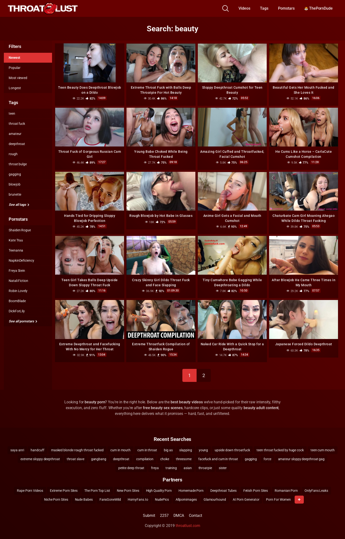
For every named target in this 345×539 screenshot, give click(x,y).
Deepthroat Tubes (223, 490)
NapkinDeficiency (21, 260)
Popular (14, 68)
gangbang (98, 458)
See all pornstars (23, 321)
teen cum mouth (323, 449)
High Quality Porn (159, 490)
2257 (164, 514)
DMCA (178, 514)
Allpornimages (186, 499)
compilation (144, 458)
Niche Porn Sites (56, 499)
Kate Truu (16, 240)
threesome (184, 458)
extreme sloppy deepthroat (40, 458)
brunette (15, 194)
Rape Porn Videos (30, 490)
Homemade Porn (191, 490)
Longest (15, 88)
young (203, 449)
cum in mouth (120, 449)
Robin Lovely (18, 291)
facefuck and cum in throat (218, 458)
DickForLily (17, 311)
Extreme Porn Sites (64, 490)
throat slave (75, 458)
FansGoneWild (110, 499)
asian (188, 467)
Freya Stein (17, 271)
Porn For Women (278, 499)
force (267, 458)
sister (223, 467)
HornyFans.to (138, 499)
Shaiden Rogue (20, 230)
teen (12, 113)
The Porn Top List (97, 490)
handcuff (37, 449)
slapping (185, 449)
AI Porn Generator (246, 499)
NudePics (162, 499)
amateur (15, 134)
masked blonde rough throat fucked (77, 449)
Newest (14, 58)
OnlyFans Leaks (316, 490)
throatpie (205, 467)
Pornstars (286, 8)
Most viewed (18, 78)
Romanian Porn (286, 490)
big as (168, 449)
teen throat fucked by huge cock (280, 449)
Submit (149, 514)
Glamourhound (215, 499)
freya (155, 467)
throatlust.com (188, 525)
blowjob (14, 184)
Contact (195, 514)
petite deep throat (131, 467)
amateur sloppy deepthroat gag (301, 458)
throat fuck (17, 124)
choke (164, 458)
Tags (264, 8)
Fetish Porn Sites (255, 490)
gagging (15, 174)
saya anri (17, 449)
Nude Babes (84, 499)
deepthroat (17, 144)
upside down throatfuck (232, 449)
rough (13, 154)
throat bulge (18, 164)
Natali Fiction (18, 281)
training (171, 467)
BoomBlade (17, 301)
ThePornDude (318, 8)
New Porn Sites (128, 490)
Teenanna (16, 250)
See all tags (19, 204)
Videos (244, 8)
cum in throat (147, 449)
